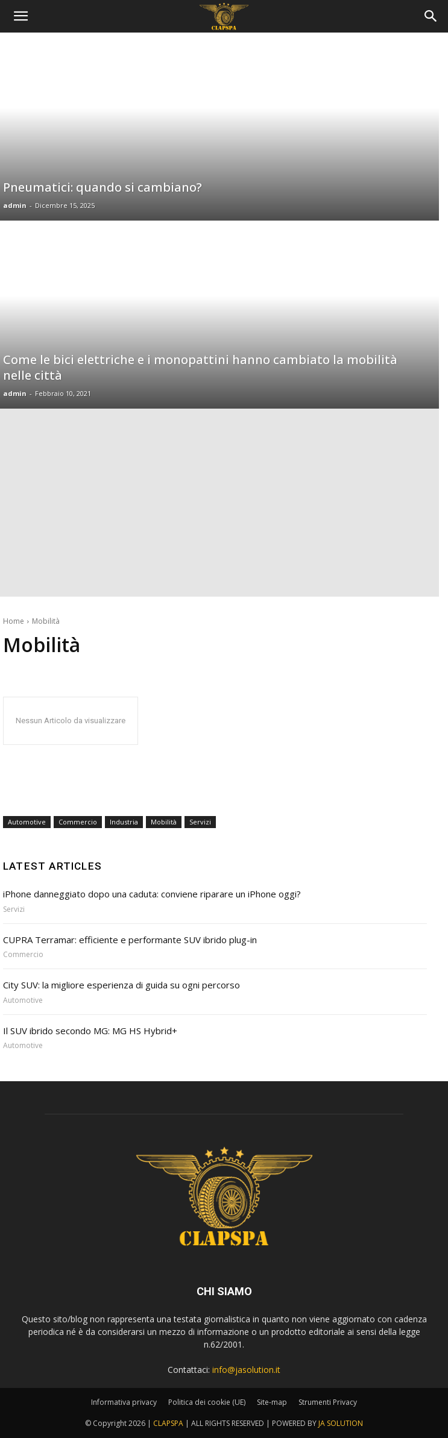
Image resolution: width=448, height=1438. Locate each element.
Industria (124, 822)
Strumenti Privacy (327, 1402)
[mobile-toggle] (20, 16)
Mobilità (163, 822)
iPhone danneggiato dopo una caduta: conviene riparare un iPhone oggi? (152, 894)
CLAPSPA (168, 1423)
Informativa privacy (124, 1402)
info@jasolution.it (246, 1369)
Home (13, 621)
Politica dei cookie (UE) (206, 1402)
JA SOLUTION (340, 1423)
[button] (431, 16)
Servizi (200, 822)
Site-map (272, 1402)
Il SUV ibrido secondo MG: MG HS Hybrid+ (90, 1031)
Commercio (78, 822)
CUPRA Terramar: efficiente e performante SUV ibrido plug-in (130, 940)
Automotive (27, 822)
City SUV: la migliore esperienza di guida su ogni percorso (121, 985)
